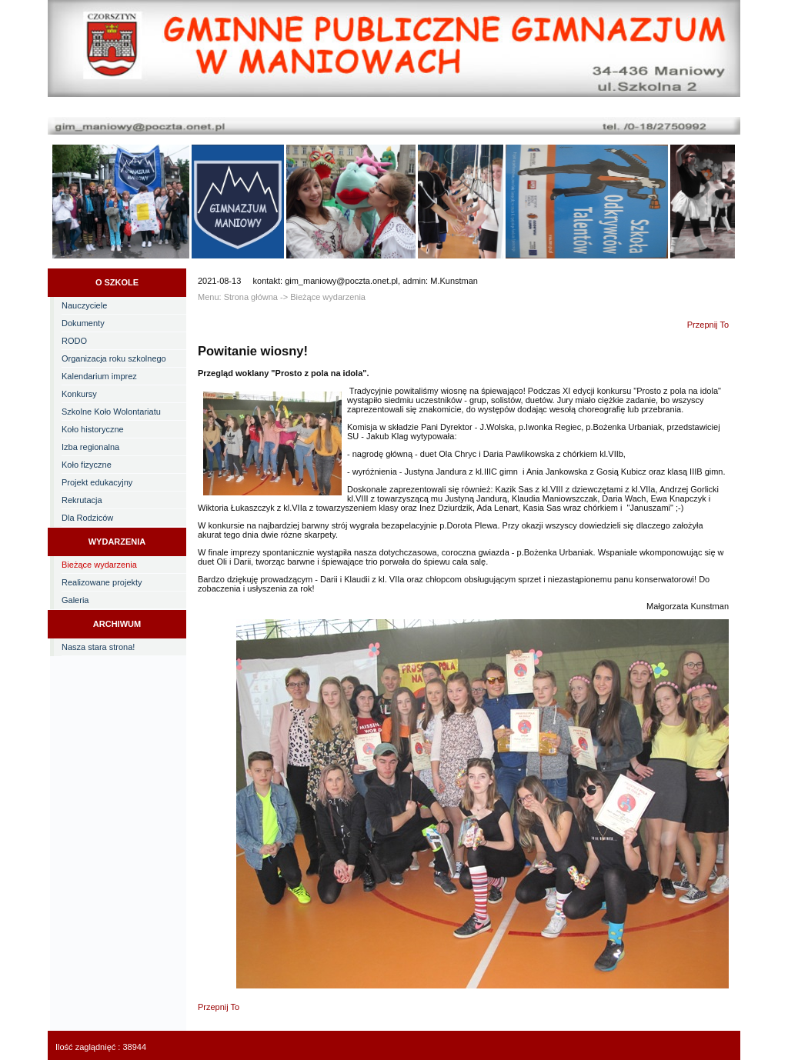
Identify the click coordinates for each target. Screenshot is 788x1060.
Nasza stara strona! (98, 647)
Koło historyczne (93, 429)
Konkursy (79, 393)
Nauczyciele (84, 305)
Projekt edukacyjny (97, 482)
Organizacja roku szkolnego (114, 358)
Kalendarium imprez (99, 376)
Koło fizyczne (87, 464)
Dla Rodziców (87, 517)
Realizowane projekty (102, 582)
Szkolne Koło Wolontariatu (111, 411)
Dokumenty (83, 323)
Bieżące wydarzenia (99, 564)
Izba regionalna (90, 447)
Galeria (75, 600)
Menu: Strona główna (238, 297)
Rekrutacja (82, 500)
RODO (74, 340)
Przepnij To (708, 324)
